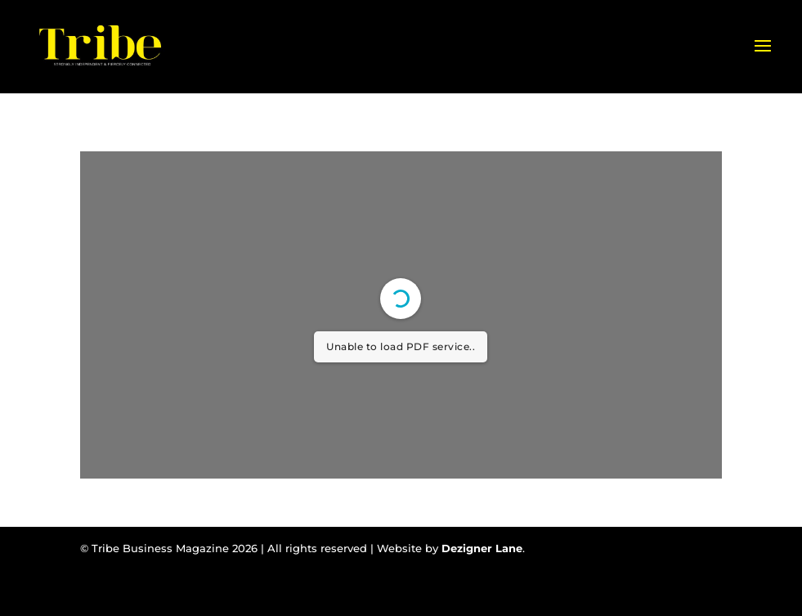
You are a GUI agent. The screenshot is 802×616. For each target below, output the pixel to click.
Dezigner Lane (481, 548)
